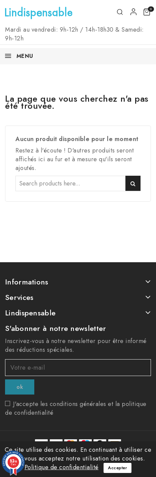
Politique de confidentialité (62, 467)
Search (133, 183)
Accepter (117, 468)
